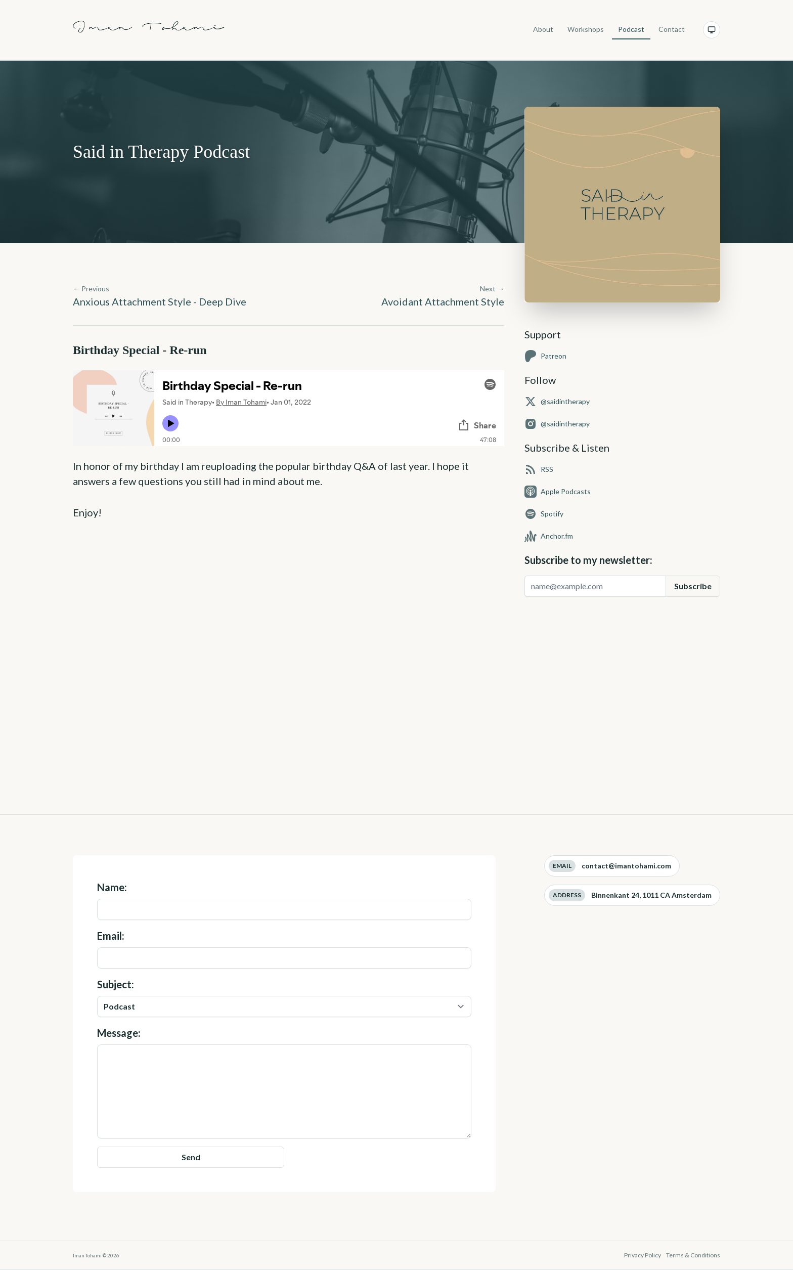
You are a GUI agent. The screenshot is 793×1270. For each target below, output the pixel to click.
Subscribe (693, 586)
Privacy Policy (643, 1255)
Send (191, 1157)
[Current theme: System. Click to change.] (711, 29)
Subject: (284, 997)
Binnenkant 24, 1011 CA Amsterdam (651, 895)
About (543, 29)
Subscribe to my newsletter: (588, 560)
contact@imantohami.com (626, 865)
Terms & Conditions (693, 1255)
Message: (284, 1082)
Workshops (585, 29)
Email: (284, 949)
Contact (671, 29)
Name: (284, 900)
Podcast (631, 29)
